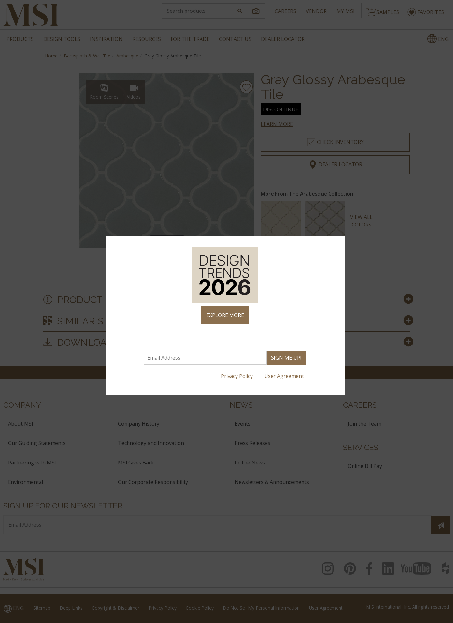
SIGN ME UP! (286, 357)
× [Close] (337, 243)
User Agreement (284, 376)
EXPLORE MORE (225, 315)
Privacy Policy (237, 376)
